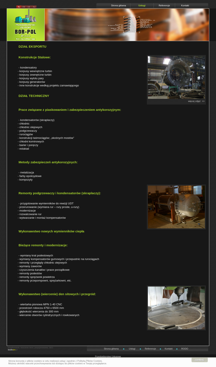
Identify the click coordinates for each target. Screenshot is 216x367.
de (28, 7)
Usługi (142, 5)
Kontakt (185, 5)
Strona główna (118, 5)
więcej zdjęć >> (196, 101)
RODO (184, 348)
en (23, 7)
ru (33, 7)
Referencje (164, 5)
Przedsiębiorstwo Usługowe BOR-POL (25, 10)
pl (18, 7)
